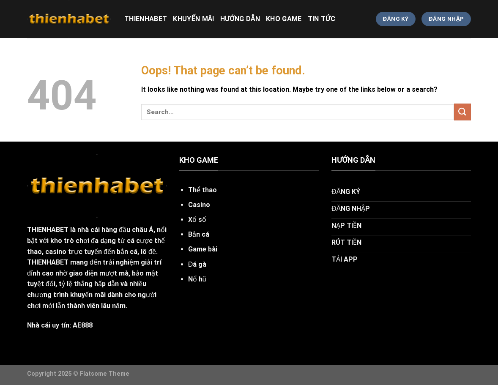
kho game (284, 19)
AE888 (83, 325)
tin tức (321, 19)
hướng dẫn (240, 19)
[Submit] (462, 112)
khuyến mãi (193, 19)
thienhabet (145, 19)
